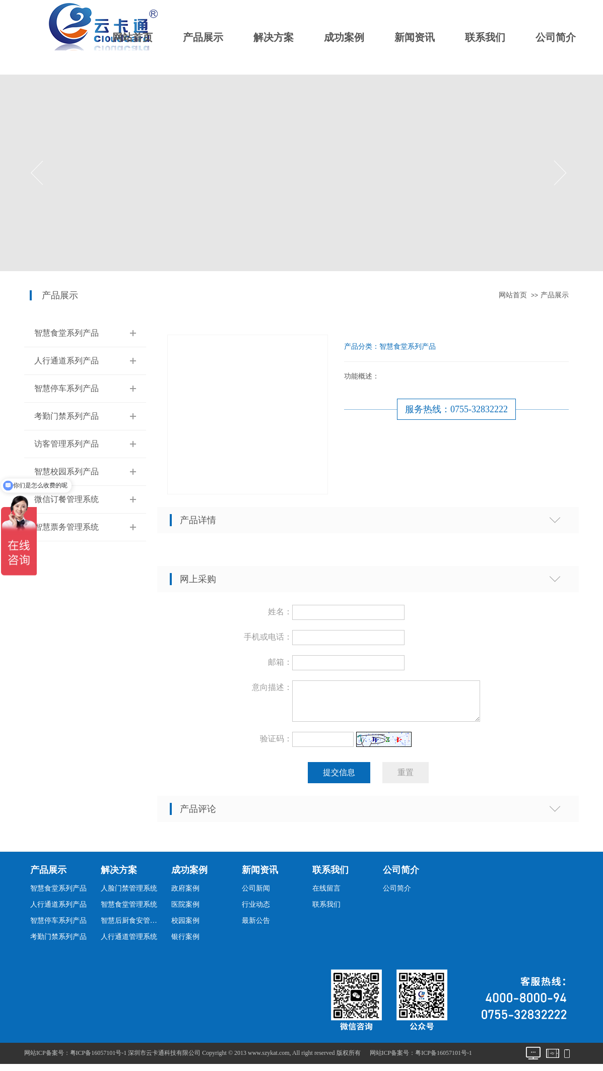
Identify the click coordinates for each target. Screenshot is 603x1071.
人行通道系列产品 (66, 360)
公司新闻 (256, 894)
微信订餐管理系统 (66, 499)
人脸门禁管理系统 (129, 894)
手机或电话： (268, 637)
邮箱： (280, 662)
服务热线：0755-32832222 (456, 409)
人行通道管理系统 (129, 943)
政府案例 (185, 894)
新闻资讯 (414, 37)
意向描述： (272, 687)
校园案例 (185, 926)
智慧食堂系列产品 (66, 333)
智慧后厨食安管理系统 (132, 926)
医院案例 (185, 910)
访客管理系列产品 (66, 443)
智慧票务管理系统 (66, 527)
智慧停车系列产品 (66, 388)
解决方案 (273, 37)
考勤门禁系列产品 (66, 416)
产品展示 (203, 37)
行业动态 (256, 910)
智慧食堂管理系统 (129, 910)
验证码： (276, 744)
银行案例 (185, 943)
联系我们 (485, 37)
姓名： (280, 611)
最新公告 (256, 926)
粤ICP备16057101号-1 (443, 1058)
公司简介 (555, 37)
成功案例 (344, 37)
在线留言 (326, 894)
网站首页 (132, 37)
